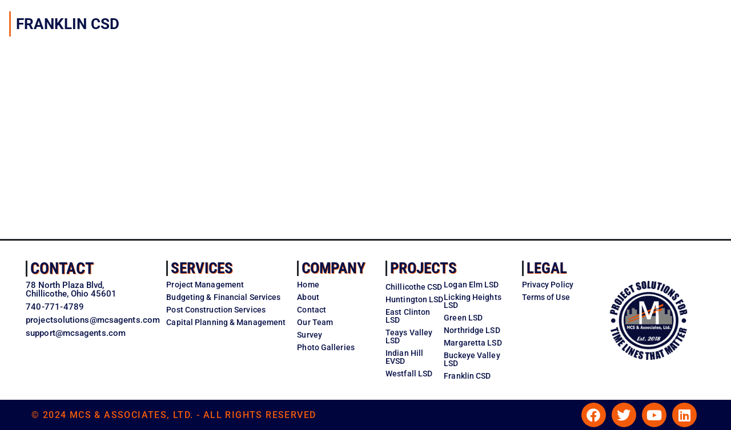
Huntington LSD (414, 299)
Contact (62, 268)
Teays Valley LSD (408, 336)
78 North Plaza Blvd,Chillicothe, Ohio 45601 (71, 289)
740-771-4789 (55, 307)
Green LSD (463, 317)
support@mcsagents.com (76, 333)
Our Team (315, 322)
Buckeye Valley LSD (472, 359)
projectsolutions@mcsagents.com (93, 320)
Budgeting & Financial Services (223, 297)
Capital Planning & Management (226, 322)
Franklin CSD (467, 375)
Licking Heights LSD (472, 301)
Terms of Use (546, 297)
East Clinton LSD (407, 315)
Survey (309, 334)
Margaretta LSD (472, 342)
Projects (423, 268)
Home (308, 284)
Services (202, 268)
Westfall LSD (408, 373)
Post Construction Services (216, 309)
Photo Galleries (326, 347)
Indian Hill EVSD (404, 357)
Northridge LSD (472, 330)
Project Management (205, 284)
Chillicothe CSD (414, 286)
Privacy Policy (547, 284)
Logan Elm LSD (471, 284)
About (308, 297)
